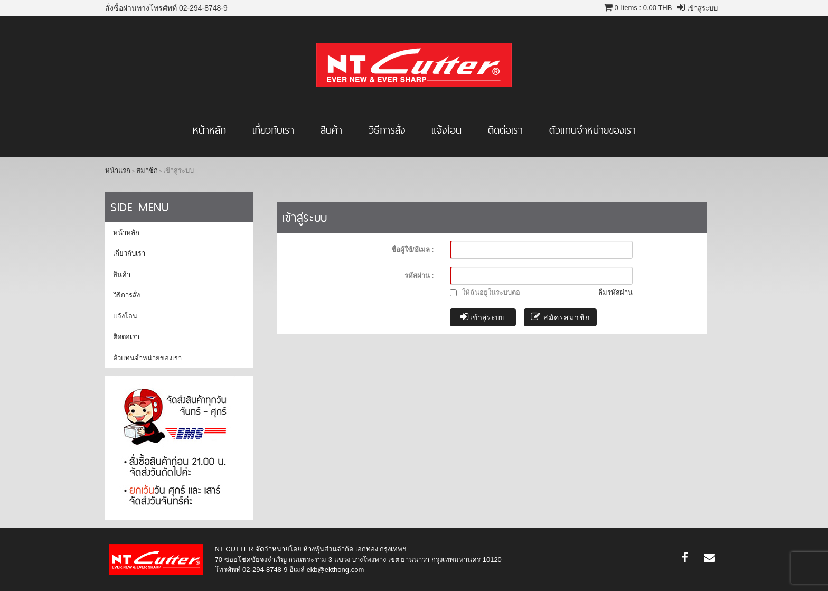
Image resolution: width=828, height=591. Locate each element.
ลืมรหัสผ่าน (615, 292)
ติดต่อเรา (505, 129)
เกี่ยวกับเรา (273, 129)
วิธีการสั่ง (387, 129)
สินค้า (331, 129)
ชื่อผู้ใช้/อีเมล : (412, 250)
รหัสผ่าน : (419, 275)
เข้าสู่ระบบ (482, 317)
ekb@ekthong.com (335, 570)
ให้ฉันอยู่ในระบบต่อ (485, 292)
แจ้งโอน (446, 129)
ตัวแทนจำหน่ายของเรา (592, 129)
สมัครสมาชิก (560, 317)
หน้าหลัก (209, 129)
